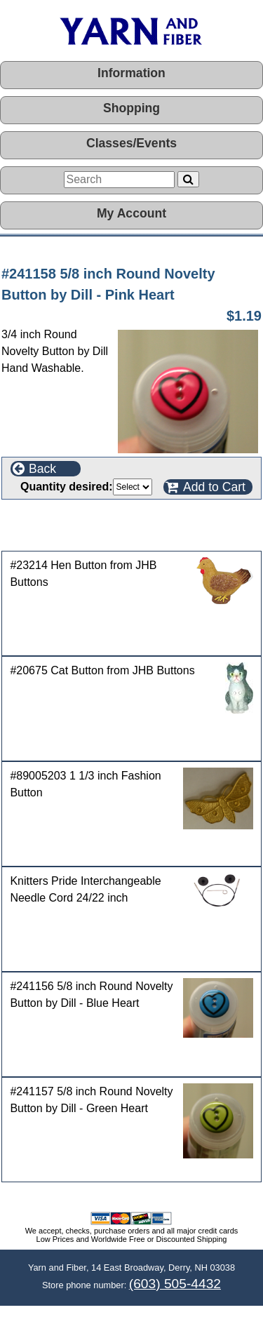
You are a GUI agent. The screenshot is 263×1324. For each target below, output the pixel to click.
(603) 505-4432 (175, 1283)
